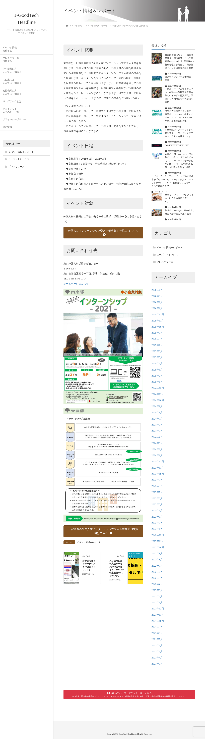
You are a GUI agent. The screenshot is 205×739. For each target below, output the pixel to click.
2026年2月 (157, 302)
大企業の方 (12, 83)
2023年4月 (157, 510)
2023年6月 (157, 498)
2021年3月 (157, 663)
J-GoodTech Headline (27, 20)
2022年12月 (158, 535)
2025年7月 (157, 345)
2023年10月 (158, 474)
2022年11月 (158, 541)
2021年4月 (157, 657)
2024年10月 (158, 400)
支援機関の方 (12, 94)
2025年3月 (157, 369)
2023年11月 (158, 467)
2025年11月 (158, 320)
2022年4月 (157, 584)
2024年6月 (157, 425)
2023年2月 (157, 523)
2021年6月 (157, 645)
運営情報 (7, 129)
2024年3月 (157, 443)
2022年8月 (157, 559)
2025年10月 (158, 326)
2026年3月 (157, 296)
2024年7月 (157, 418)
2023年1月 (157, 529)
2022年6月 (157, 572)
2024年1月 (157, 455)
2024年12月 (158, 388)
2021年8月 (157, 633)
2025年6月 (157, 351)
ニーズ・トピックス (18, 161)
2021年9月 (157, 627)
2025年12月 (158, 314)
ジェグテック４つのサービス (11, 112)
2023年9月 (157, 480)
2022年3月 (157, 590)
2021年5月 (157, 651)
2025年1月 (157, 382)
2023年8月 (157, 486)
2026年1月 (157, 308)
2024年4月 (157, 437)
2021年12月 (158, 608)
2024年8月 (157, 412)
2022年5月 (157, 578)
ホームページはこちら (76, 283)
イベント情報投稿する (10, 51)
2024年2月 (157, 449)
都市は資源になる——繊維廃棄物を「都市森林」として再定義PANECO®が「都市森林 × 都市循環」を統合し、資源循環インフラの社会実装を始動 (179, 61)
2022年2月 (157, 596)
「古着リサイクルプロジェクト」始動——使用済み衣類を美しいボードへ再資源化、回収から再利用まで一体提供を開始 (179, 95)
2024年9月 (157, 406)
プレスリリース (16, 168)
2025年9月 (157, 332)
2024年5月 (157, 431)
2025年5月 (157, 357)
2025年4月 (157, 363)
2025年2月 (157, 376)
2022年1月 (157, 602)
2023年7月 (157, 492)
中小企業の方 (12, 72)
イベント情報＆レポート (21, 154)
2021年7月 (157, 639)
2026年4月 (157, 290)
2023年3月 (157, 516)
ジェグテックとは (12, 103)
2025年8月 (157, 339)
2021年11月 (158, 614)
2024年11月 (158, 394)
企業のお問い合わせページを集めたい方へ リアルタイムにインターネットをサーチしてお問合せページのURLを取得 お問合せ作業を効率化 (179, 161)
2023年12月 (158, 461)
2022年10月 (158, 547)
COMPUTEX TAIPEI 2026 (177, 145)
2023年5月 (157, 504)
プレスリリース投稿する (11, 62)
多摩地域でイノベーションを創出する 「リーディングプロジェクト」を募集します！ (179, 133)
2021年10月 (158, 621)
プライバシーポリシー (14, 121)
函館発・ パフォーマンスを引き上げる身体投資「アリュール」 (179, 198)
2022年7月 (157, 565)
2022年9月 (157, 553)
